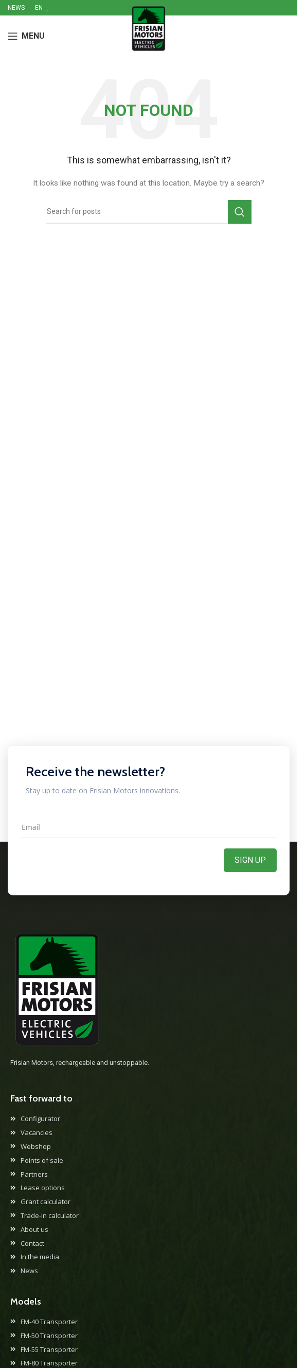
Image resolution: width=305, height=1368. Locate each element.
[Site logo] (148, 35)
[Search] (149, 212)
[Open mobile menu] (26, 36)
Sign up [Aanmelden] (250, 860)
